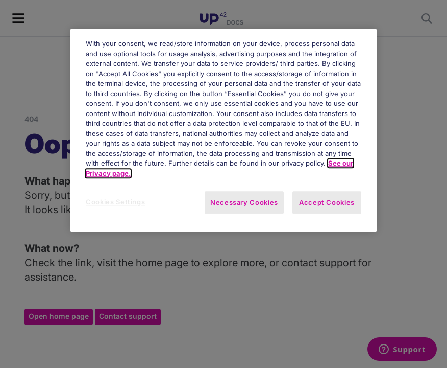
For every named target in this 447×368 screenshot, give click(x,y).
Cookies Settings (115, 202)
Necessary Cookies (244, 203)
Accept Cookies (327, 203)
